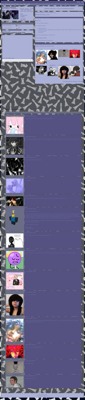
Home (2, 4)
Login (82, 2)
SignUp (78, 2)
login (10, 109)
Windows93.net (45, 396)
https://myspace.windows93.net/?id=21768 (13, 32)
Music (21, 4)
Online (17, 4)
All (7, 4)
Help (42, 394)
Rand (13, 4)
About (40, 394)
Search (28, 4)
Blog (25, 4)
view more (46, 14)
